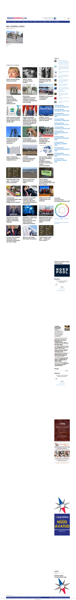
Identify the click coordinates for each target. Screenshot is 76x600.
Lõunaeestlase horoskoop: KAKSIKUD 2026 (61, 115)
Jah (56, 378)
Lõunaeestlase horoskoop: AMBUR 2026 (60, 143)
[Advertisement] (38, 8)
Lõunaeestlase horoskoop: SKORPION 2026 (61, 138)
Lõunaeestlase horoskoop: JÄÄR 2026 (61, 106)
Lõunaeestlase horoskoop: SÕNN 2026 (61, 110)
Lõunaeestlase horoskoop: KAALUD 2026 (61, 132)
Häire (23, 21)
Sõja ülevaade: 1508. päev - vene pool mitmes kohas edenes (63, 94)
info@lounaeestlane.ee (49, 19)
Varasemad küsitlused (61, 290)
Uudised (9, 21)
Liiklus (19, 21)
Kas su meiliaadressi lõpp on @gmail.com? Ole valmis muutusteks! (63, 76)
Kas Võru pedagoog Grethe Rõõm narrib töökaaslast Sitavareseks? (63, 81)
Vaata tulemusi (62, 288)
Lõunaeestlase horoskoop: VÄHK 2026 (61, 119)
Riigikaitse (44, 21)
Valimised (57, 21)
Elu (53, 21)
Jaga (7, 46)
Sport (30, 21)
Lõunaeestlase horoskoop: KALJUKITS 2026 (61, 149)
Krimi (27, 21)
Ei (56, 285)
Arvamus (35, 21)
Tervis (39, 21)
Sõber (49, 21)
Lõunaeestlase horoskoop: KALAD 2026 (60, 160)
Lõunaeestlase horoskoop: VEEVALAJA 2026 (62, 155)
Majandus (14, 21)
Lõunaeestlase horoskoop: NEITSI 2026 (62, 127)
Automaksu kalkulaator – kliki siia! (61, 218)
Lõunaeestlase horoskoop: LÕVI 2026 (61, 123)
